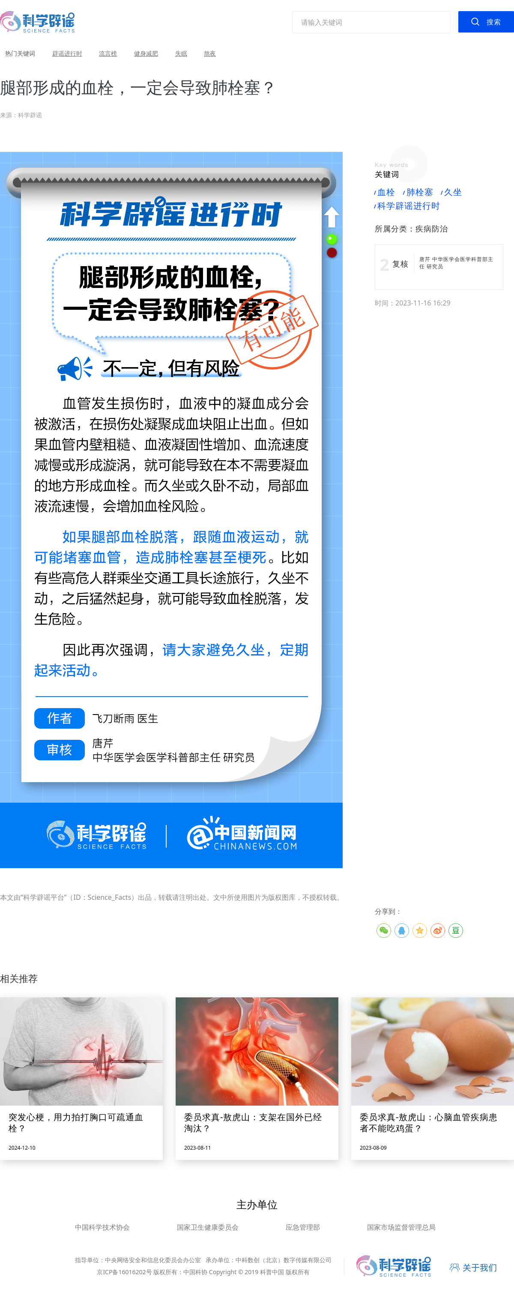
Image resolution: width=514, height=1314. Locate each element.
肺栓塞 (418, 192)
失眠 (181, 53)
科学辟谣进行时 (407, 206)
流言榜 (108, 53)
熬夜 (210, 53)
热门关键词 (20, 53)
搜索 (494, 22)
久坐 (452, 192)
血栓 (385, 192)
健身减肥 (146, 53)
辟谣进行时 (67, 53)
